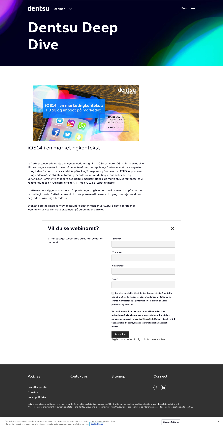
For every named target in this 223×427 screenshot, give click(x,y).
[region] (111, 422)
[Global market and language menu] (63, 9)
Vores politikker (37, 397)
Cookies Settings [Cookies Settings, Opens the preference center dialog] (170, 422)
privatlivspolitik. (145, 319)
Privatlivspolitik (37, 387)
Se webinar (120, 334)
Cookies (33, 392)
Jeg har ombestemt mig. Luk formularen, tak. (139, 339)
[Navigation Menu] (188, 8)
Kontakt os (79, 376)
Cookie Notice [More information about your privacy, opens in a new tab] (96, 424)
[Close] (218, 421)
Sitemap (118, 376)
